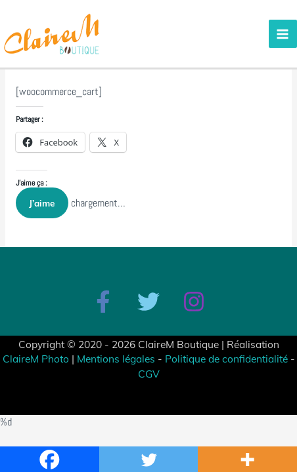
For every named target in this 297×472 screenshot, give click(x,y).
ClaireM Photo (36, 358)
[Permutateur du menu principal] (283, 34)
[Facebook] (103, 301)
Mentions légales (116, 358)
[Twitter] (148, 301)
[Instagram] (193, 301)
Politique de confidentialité (226, 358)
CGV (149, 373)
